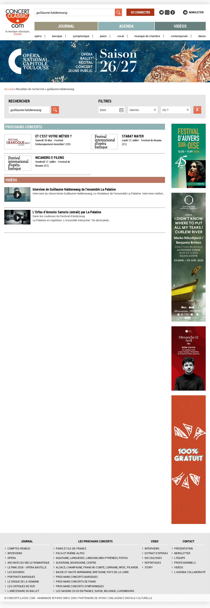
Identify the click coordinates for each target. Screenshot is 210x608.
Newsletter (196, 12)
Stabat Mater (133, 136)
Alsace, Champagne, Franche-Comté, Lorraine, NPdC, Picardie (97, 567)
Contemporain (179, 36)
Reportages (153, 562)
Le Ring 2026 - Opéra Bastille (27, 567)
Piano (103, 36)
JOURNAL (27, 541)
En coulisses (153, 558)
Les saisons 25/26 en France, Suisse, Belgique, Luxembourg (95, 591)
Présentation (183, 548)
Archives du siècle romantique (29, 562)
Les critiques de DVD (21, 586)
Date (103, 110)
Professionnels (185, 562)
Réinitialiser (197, 110)
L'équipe (179, 558)
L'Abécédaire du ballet (23, 591)
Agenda (126, 26)
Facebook (172, 12)
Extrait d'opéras (156, 553)
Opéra (38, 36)
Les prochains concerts (95, 541)
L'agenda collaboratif (190, 572)
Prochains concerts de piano (76, 581)
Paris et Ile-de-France (71, 548)
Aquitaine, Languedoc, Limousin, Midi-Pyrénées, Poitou (92, 558)
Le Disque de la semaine (23, 581)
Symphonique (81, 36)
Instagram (167, 12)
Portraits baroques (21, 576)
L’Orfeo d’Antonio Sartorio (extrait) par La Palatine (67, 212)
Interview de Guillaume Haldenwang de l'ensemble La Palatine (74, 189)
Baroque (57, 36)
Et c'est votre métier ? (53, 136)
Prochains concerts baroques (77, 576)
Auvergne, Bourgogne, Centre (76, 562)
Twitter (161, 12)
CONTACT (188, 541)
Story (149, 567)
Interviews (15, 553)
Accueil (8, 89)
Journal (66, 26)
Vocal (120, 36)
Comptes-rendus (19, 548)
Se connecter (140, 12)
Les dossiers (16, 572)
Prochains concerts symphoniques (80, 586)
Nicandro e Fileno (49, 157)
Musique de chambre (147, 36)
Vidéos (180, 26)
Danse (202, 36)
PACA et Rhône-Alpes (70, 553)
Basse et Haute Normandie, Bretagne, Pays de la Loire (92, 572)
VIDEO (154, 541)
